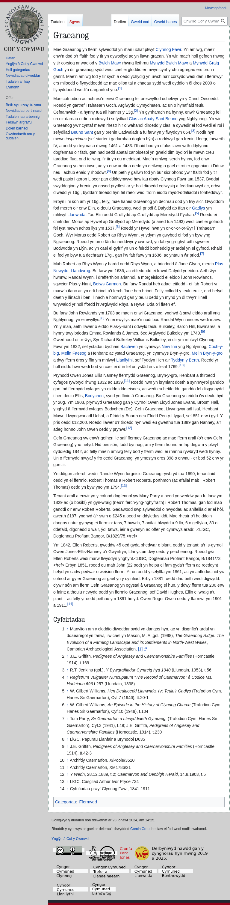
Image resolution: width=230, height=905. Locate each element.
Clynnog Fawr (168, 49)
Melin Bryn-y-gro (207, 353)
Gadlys (198, 208)
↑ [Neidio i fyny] (68, 629)
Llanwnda (76, 214)
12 (129, 428)
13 (124, 485)
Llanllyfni (124, 360)
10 (181, 365)
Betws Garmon (107, 283)
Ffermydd (88, 801)
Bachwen (129, 346)
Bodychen (94, 395)
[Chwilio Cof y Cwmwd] (204, 21)
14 (70, 604)
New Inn (169, 346)
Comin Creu (139, 829)
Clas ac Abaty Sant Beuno (153, 118)
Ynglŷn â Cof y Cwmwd (70, 839)
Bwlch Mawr (110, 63)
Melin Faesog (73, 353)
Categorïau (65, 801)
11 (127, 381)
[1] (140, 649)
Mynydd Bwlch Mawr (169, 63)
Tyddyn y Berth (185, 360)
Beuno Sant (82, 132)
